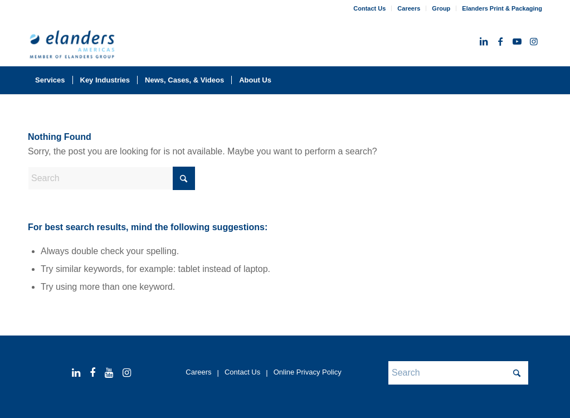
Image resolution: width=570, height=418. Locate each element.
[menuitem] (370, 8)
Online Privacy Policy (308, 372)
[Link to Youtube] (517, 41)
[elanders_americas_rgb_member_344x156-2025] (72, 46)
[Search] (535, 80)
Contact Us (369, 8)
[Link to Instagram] (533, 41)
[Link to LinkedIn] (483, 41)
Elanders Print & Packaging (502, 8)
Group (441, 8)
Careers (408, 8)
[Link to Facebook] (500, 41)
